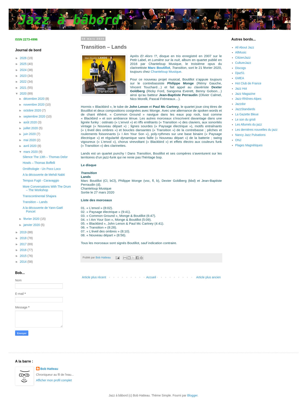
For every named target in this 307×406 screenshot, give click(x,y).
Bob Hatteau (49, 369)
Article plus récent (94, 277)
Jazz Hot (241, 88)
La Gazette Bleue (247, 114)
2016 (23, 250)
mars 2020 (30, 151)
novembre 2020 (34, 104)
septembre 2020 (34, 116)
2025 (23, 64)
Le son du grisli (245, 119)
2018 (23, 238)
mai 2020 (30, 140)
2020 (23, 93)
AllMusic (240, 52)
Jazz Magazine (245, 93)
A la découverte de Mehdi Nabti (44, 174)
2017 (23, 244)
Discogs (240, 68)
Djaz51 (240, 73)
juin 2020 (30, 134)
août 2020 (30, 122)
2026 (23, 58)
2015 (23, 256)
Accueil (151, 277)
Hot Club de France (248, 83)
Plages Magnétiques (249, 145)
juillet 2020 (31, 128)
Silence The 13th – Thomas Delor (45, 157)
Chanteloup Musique (166, 71)
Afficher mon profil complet (54, 380)
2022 (23, 81)
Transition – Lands (35, 202)
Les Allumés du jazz (248, 124)
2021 (23, 87)
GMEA (239, 78)
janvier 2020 (32, 225)
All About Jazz (244, 47)
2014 (23, 261)
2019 (23, 232)
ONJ (238, 140)
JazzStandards (245, 109)
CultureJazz (243, 62)
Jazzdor (240, 104)
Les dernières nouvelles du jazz (256, 129)
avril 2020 (30, 146)
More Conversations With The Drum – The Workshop (47, 188)
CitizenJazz (243, 57)
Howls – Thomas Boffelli (39, 162)
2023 (23, 75)
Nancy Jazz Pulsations (250, 135)
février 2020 (31, 219)
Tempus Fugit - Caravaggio (41, 180)
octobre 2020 (32, 110)
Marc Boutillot (159, 67)
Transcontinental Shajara (39, 196)
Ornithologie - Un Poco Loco (42, 169)
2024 (23, 70)
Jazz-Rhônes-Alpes (248, 98)
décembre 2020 (34, 98)
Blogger (192, 395)
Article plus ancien (208, 277)
